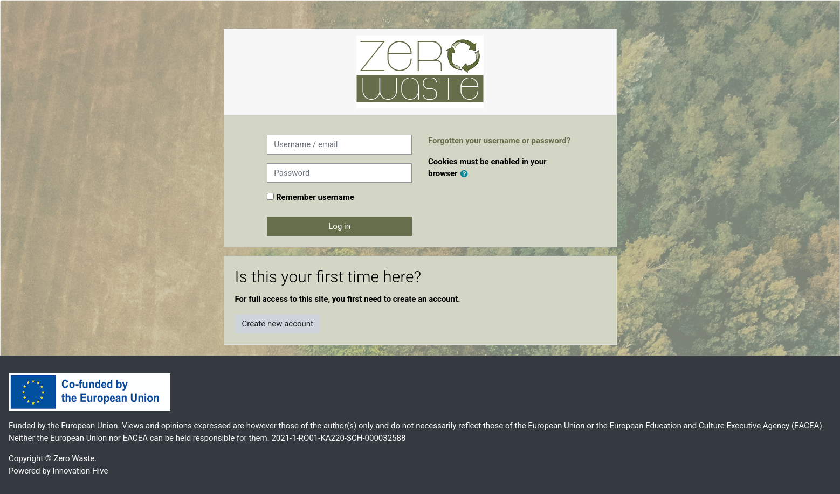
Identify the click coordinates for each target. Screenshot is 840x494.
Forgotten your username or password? (499, 140)
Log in (339, 226)
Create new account (278, 324)
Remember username (315, 197)
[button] (466, 174)
